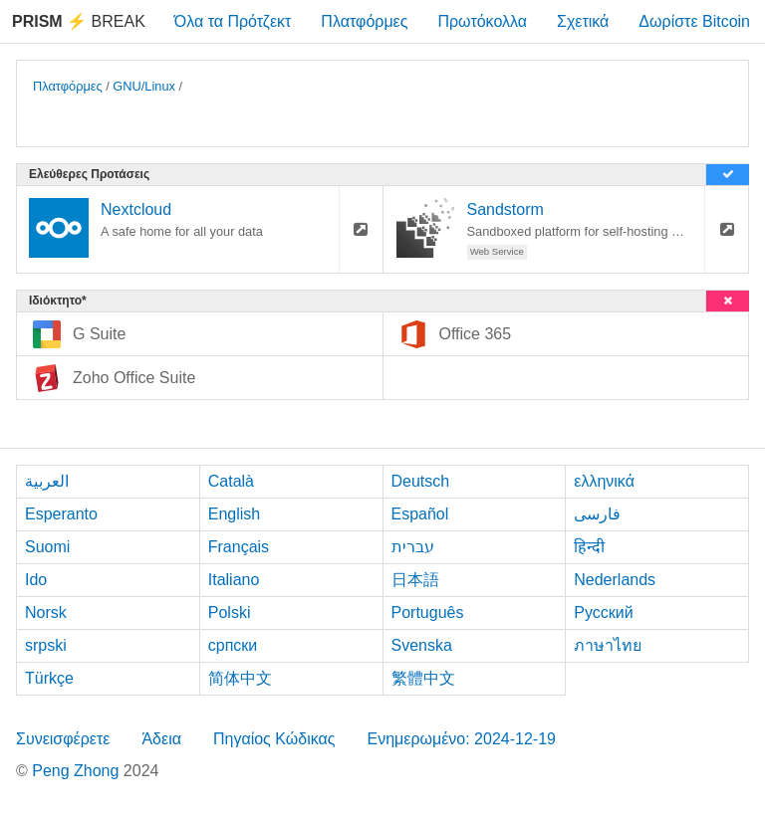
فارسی (597, 514)
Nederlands (614, 579)
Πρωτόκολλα (482, 21)
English (234, 514)
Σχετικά (583, 21)
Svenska (421, 645)
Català (231, 481)
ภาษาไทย (607, 645)
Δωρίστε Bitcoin (694, 21)
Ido (36, 579)
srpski (46, 645)
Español (420, 514)
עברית (412, 546)
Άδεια (161, 738)
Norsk (46, 612)
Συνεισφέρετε (63, 738)
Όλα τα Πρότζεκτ (233, 21)
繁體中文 (423, 678)
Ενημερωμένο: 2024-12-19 (461, 738)
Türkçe (49, 678)
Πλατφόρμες (364, 21)
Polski (229, 612)
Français (238, 546)
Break (78, 21)
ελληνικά (604, 481)
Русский (603, 612)
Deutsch (420, 481)
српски (233, 645)
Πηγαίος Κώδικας (274, 738)
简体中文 (240, 678)
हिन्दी (589, 546)
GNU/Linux (144, 86)
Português (427, 612)
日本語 (415, 579)
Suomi (47, 546)
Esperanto (61, 514)
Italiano (234, 579)
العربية (47, 481)
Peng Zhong (78, 770)
